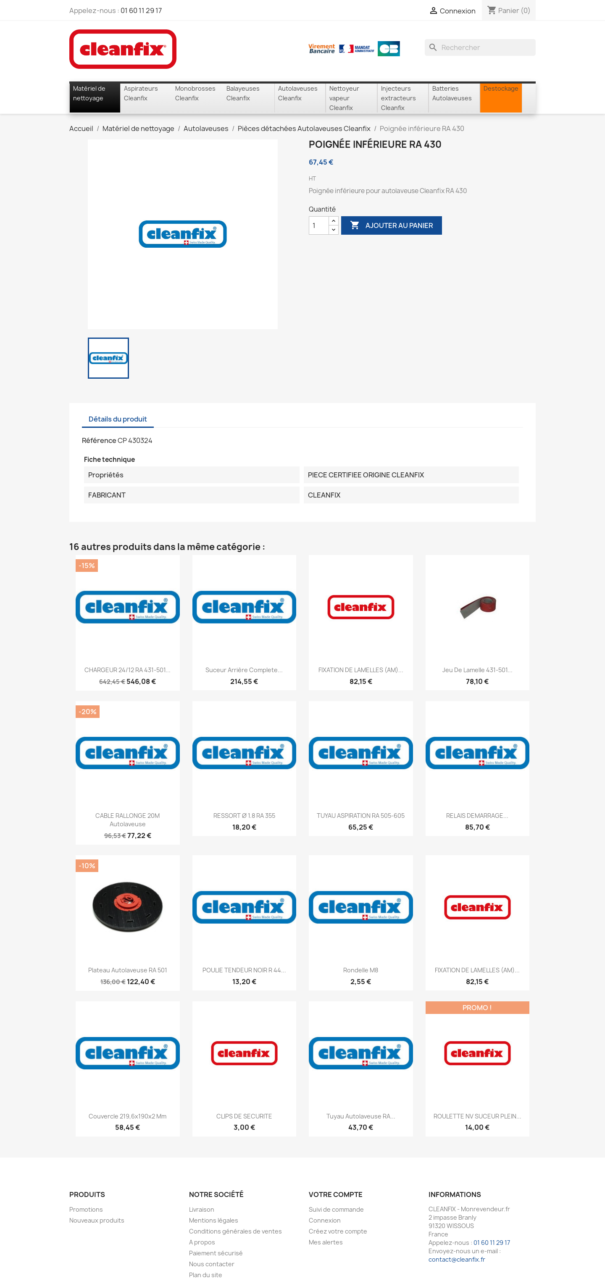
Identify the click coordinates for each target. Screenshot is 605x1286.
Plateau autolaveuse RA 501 (127, 970)
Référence (99, 440)
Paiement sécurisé (216, 1253)
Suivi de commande (336, 1209)
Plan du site (205, 1275)
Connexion (325, 1220)
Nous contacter (211, 1264)
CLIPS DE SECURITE (244, 1116)
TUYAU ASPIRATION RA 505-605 (361, 816)
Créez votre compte (338, 1231)
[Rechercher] (480, 47)
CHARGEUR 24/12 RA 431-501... (127, 670)
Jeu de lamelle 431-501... (477, 670)
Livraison (201, 1209)
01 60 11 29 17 (141, 10)
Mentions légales (213, 1220)
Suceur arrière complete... (244, 670)
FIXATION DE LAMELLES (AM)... (360, 670)
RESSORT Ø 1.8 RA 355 (244, 816)
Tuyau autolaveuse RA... (360, 1116)
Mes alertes (326, 1242)
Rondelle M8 (360, 970)
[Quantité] (319, 225)
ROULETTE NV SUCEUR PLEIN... (477, 1116)
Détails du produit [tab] (118, 419)
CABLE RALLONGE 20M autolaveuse (127, 820)
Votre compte (336, 1194)
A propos (202, 1242)
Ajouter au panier (391, 225)
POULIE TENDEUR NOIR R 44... (244, 970)
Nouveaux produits (96, 1220)
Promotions (86, 1209)
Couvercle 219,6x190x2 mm (127, 1116)
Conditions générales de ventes (235, 1231)
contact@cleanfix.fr (457, 1259)
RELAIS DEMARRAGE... (477, 816)
